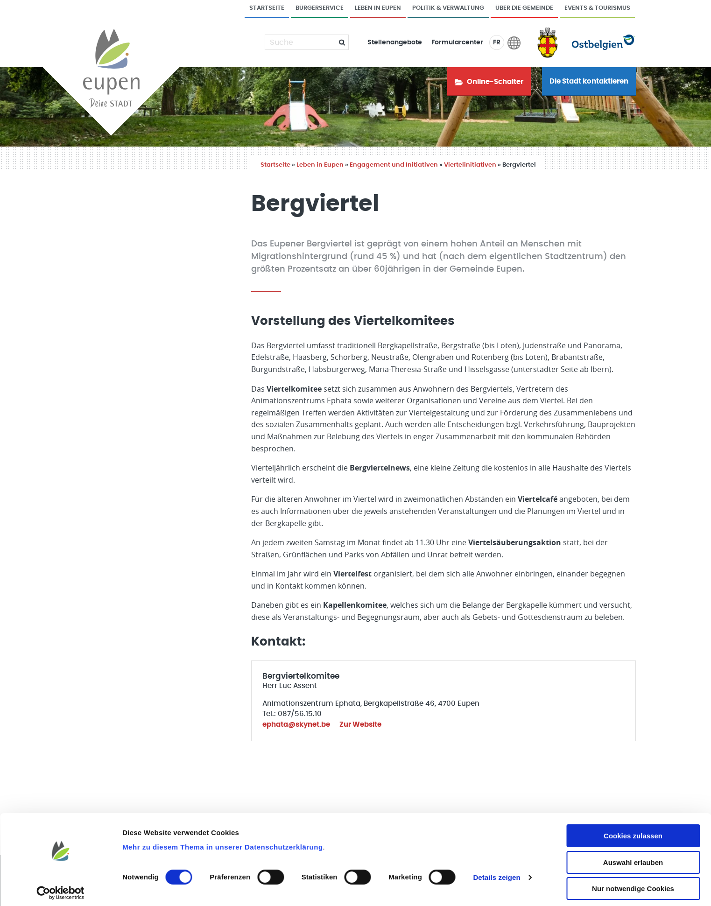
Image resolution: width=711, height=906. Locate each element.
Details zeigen (496, 872)
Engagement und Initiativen (394, 165)
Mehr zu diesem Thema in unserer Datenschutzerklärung (222, 842)
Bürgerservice (320, 8)
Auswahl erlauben (633, 857)
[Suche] (301, 42)
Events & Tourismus (597, 8)
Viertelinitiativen (470, 165)
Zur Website (360, 724)
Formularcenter (457, 42)
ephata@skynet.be (296, 724)
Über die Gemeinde (524, 8)
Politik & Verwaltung (448, 8)
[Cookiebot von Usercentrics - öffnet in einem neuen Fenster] (60, 888)
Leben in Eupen (378, 8)
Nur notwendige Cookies (633, 883)
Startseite (266, 8)
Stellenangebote (394, 42)
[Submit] (338, 42)
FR (496, 42)
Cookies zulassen (633, 831)
